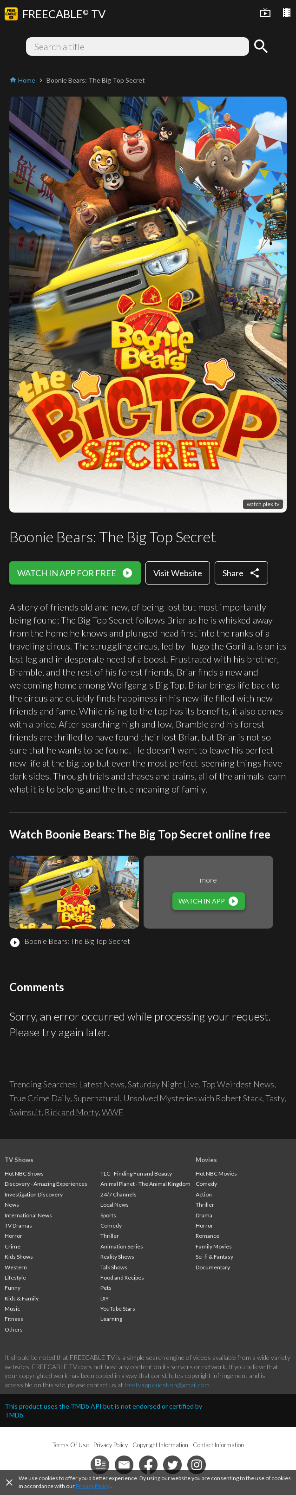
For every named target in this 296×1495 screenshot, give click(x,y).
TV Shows (19, 1160)
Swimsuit (25, 1112)
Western (16, 1267)
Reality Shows (117, 1256)
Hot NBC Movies (216, 1173)
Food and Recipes (122, 1277)
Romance (207, 1235)
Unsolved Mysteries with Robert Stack (192, 1098)
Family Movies (214, 1246)
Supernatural (96, 1098)
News (12, 1204)
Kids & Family (22, 1298)
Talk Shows (113, 1267)
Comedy (111, 1225)
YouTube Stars (117, 1308)
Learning (111, 1318)
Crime (12, 1246)
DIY (104, 1298)
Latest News (102, 1084)
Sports (108, 1215)
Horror (13, 1235)
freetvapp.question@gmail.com (167, 1385)
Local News (114, 1204)
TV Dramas (18, 1225)
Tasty (274, 1098)
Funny (12, 1287)
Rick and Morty (72, 1112)
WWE (113, 1112)
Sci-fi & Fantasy (214, 1256)
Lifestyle (15, 1277)
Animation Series (121, 1246)
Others (14, 1329)
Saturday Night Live (163, 1084)
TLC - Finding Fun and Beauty (136, 1173)
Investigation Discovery (34, 1194)
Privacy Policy (93, 1485)
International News (28, 1215)
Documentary (213, 1267)
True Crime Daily (39, 1098)
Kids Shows (19, 1256)
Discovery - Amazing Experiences (46, 1183)
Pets (106, 1287)
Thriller (109, 1235)
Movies (206, 1160)
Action (204, 1194)
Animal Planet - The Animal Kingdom (145, 1183)
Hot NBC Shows (24, 1173)
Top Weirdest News (238, 1084)
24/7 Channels (118, 1194)
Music (12, 1308)
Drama (204, 1215)
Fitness (14, 1318)
